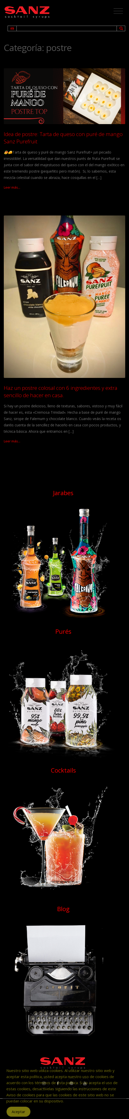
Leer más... (12, 187)
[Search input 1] (66, 28)
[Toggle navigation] (118, 11)
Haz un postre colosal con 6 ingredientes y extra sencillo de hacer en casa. (60, 391)
